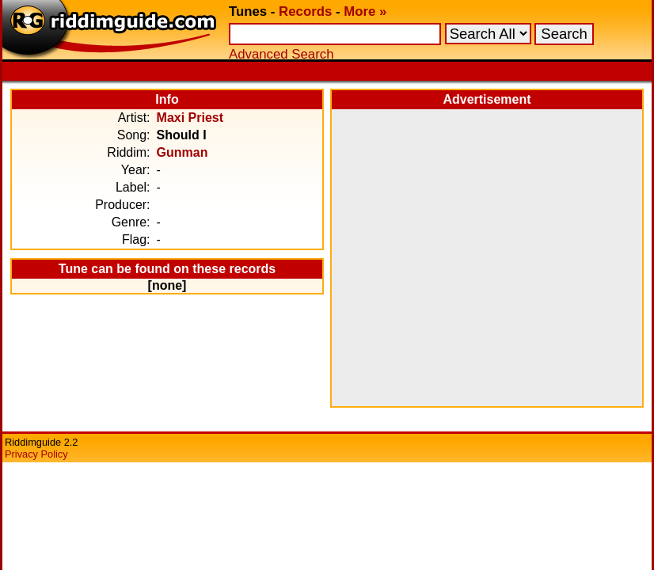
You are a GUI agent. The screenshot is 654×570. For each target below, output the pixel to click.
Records (305, 11)
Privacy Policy (36, 454)
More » (365, 11)
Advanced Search (281, 54)
